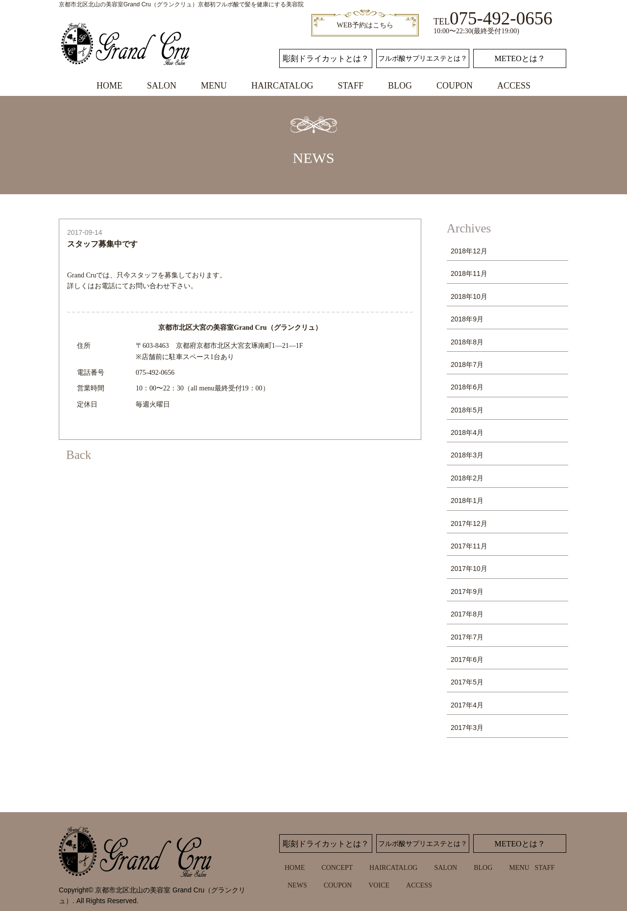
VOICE (378, 885)
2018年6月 (467, 387)
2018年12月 (469, 251)
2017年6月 (467, 659)
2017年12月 (469, 523)
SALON (161, 86)
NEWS (297, 885)
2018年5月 (467, 410)
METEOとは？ (519, 58)
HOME (109, 86)
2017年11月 (469, 546)
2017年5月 (467, 682)
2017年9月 (467, 591)
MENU (214, 86)
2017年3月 (467, 727)
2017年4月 (467, 705)
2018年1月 (467, 500)
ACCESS (514, 86)
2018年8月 (467, 342)
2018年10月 (469, 296)
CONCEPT (337, 867)
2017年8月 (467, 614)
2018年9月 (467, 319)
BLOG (400, 86)
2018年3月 (467, 455)
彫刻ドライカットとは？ (326, 58)
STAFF (350, 86)
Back (78, 454)
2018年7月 (467, 364)
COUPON (454, 86)
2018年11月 (469, 273)
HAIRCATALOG (282, 86)
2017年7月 (467, 637)
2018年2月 (467, 478)
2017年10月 (469, 568)
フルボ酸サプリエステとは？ (422, 58)
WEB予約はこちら (365, 25)
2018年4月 (467, 432)
